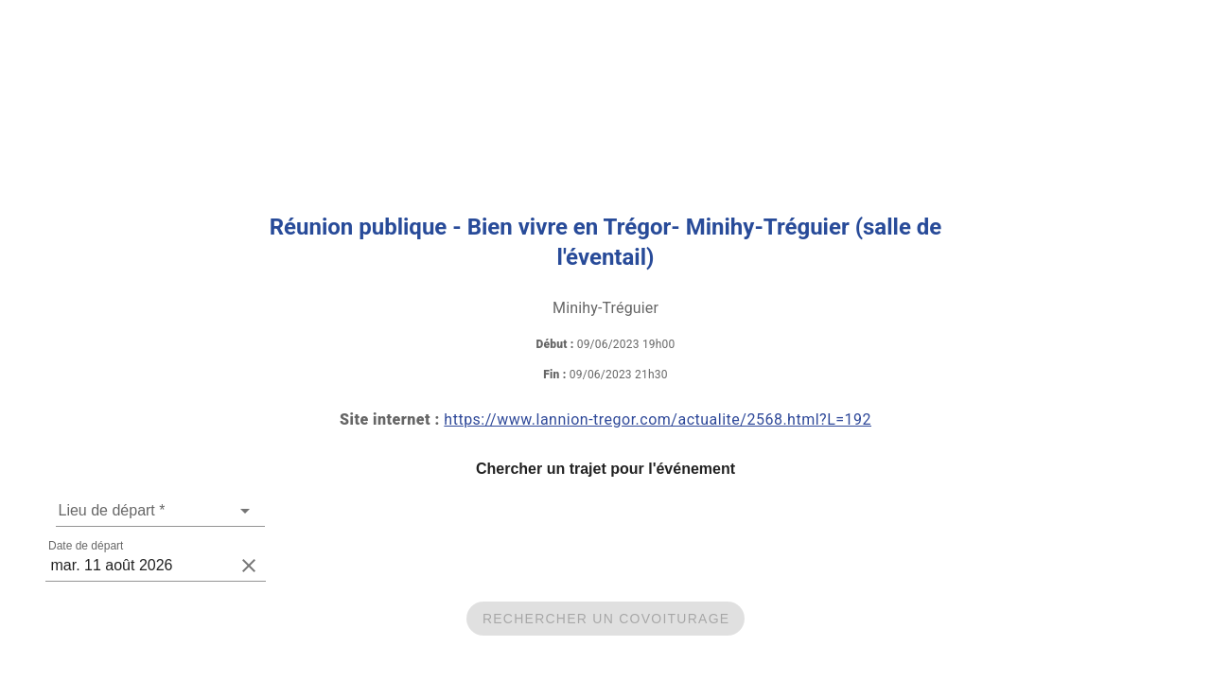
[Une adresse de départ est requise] (146, 511)
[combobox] (160, 511)
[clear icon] (248, 565)
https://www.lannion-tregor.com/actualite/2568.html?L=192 (657, 419)
